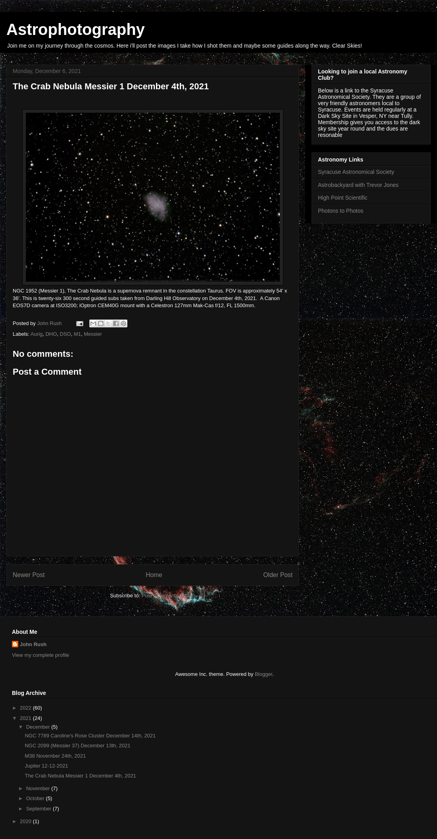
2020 (26, 821)
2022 (26, 708)
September (39, 809)
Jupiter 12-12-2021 (46, 766)
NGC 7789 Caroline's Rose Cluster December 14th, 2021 (90, 736)
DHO (51, 334)
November (39, 788)
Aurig (36, 334)
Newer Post (29, 575)
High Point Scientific (343, 197)
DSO (65, 334)
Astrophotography (75, 29)
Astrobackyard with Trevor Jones (358, 185)
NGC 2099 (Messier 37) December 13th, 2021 (77, 746)
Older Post (278, 575)
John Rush (33, 644)
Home (154, 575)
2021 (26, 718)
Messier (93, 334)
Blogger (263, 674)
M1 (77, 334)
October (36, 798)
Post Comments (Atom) (168, 595)
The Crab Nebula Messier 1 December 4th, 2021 (80, 776)
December (39, 727)
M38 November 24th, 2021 (55, 756)
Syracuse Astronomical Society (356, 172)
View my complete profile (40, 655)
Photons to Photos (340, 211)
